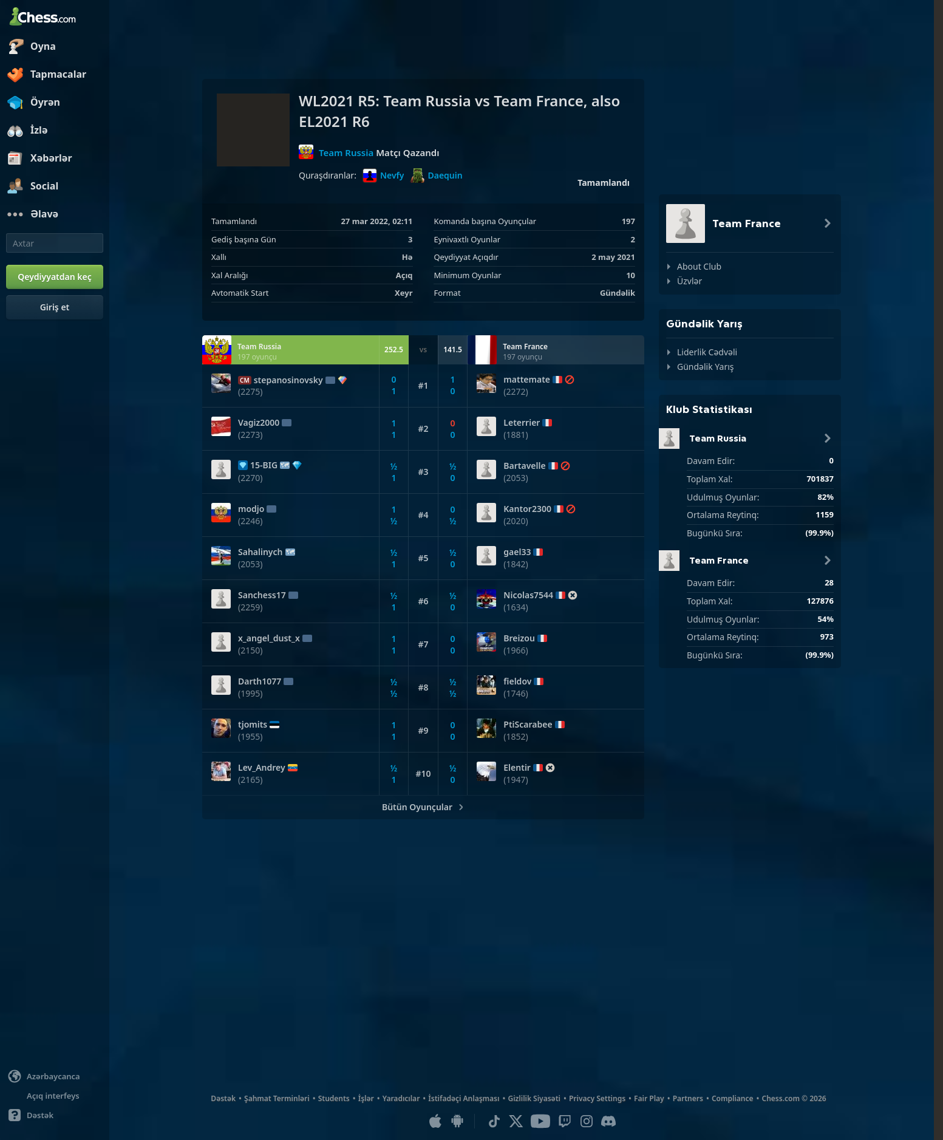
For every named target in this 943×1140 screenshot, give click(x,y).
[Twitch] (564, 1121)
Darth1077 (259, 681)
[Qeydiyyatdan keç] (54, 277)
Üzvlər (689, 281)
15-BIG (263, 465)
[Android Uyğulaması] (457, 1121)
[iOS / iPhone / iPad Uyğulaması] (435, 1121)
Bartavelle (524, 466)
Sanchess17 (262, 595)
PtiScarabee (527, 724)
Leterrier (521, 423)
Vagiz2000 (258, 423)
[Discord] (608, 1121)
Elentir (517, 768)
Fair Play (649, 1098)
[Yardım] (54, 1115)
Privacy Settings (597, 1098)
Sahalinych (260, 552)
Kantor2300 (527, 509)
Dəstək (223, 1098)
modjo (251, 509)
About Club (699, 266)
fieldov (517, 681)
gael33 (517, 552)
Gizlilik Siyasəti (534, 1098)
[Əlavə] (54, 214)
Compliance (733, 1098)
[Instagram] (586, 1121)
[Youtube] (540, 1121)
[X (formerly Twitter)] (516, 1121)
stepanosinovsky (288, 380)
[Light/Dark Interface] (54, 1095)
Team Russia (346, 152)
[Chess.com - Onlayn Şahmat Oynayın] (54, 17)
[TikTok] (494, 1121)
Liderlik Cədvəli (707, 352)
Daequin (436, 175)
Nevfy (383, 175)
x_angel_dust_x (269, 638)
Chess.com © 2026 (794, 1098)
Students (334, 1098)
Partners (688, 1098)
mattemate (526, 379)
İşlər (366, 1098)
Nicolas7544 (528, 595)
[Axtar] (54, 243)
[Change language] (54, 1076)
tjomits (252, 724)
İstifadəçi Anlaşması (463, 1098)
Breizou (519, 638)
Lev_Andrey (261, 768)
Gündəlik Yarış (705, 366)
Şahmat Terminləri (277, 1098)
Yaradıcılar (401, 1098)
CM (245, 380)
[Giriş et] (54, 307)
